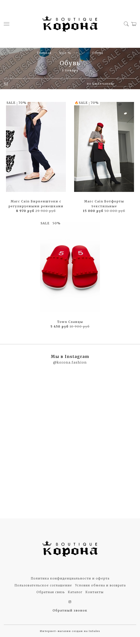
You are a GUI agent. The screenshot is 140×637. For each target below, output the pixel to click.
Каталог (75, 592)
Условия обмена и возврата (100, 585)
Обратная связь (50, 592)
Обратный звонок (70, 610)
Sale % (65, 53)
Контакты (95, 592)
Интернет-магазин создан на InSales (70, 631)
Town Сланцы (70, 322)
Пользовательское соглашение (43, 585)
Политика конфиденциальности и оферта (70, 578)
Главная (44, 53)
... (81, 53)
